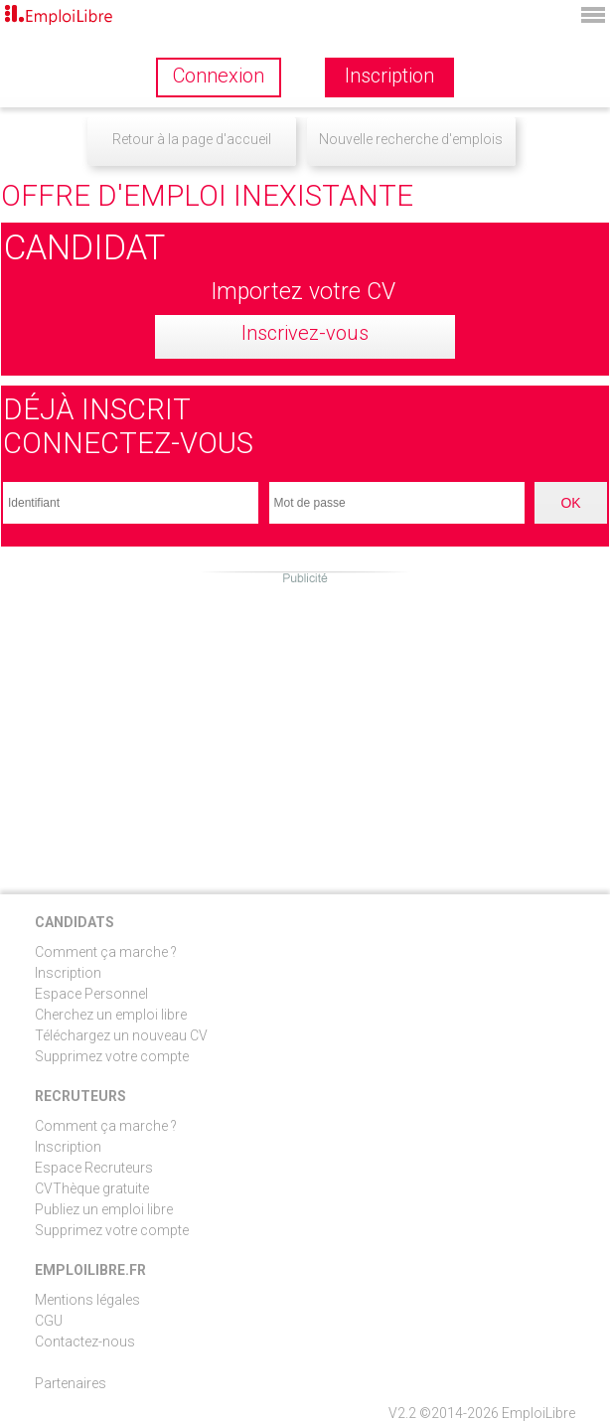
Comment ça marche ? (106, 952)
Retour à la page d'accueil (191, 139)
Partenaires (70, 1383)
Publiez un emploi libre (104, 1209)
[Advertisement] (305, 725)
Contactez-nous (85, 1341)
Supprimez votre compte (112, 1056)
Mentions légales (87, 1300)
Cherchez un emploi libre (111, 1015)
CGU (49, 1321)
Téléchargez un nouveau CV (121, 1035)
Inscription (68, 973)
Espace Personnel (91, 994)
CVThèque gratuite (92, 1188)
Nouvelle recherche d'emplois (411, 139)
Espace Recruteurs (94, 1168)
